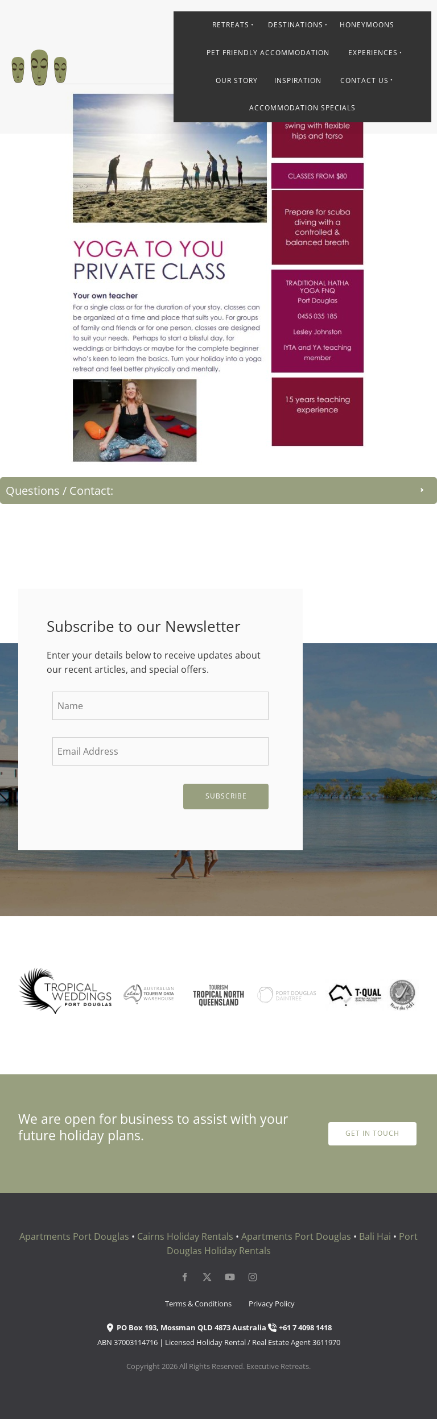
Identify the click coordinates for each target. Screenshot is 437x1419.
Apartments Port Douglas (74, 1236)
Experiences (373, 52)
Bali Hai (375, 1236)
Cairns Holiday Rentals (185, 1236)
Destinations (295, 25)
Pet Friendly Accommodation (268, 52)
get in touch (372, 1128)
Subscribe (226, 796)
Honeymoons (367, 25)
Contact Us (364, 80)
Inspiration (297, 80)
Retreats (230, 25)
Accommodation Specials (302, 108)
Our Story (237, 80)
